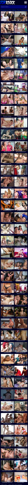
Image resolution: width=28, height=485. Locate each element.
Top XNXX (7, 2)
